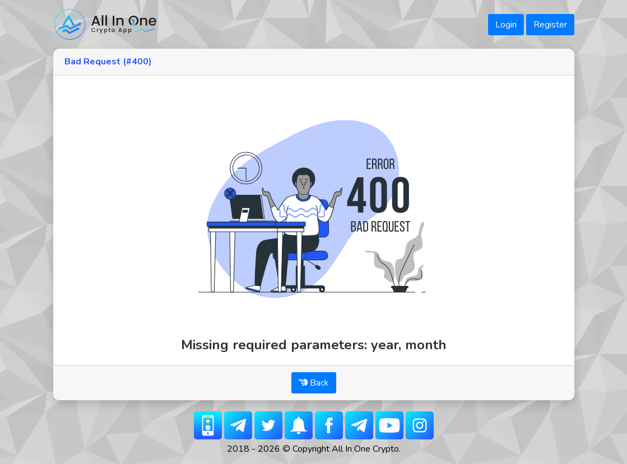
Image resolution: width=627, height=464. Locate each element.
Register (550, 24)
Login (506, 24)
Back (314, 383)
